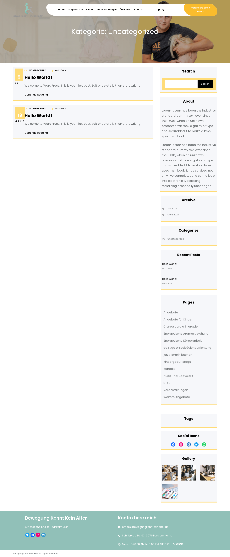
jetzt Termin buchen (181, 353)
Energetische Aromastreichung (187, 338)
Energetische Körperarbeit (184, 343)
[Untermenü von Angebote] (82, 9)
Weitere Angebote (180, 383)
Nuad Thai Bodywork (181, 368)
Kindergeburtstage (181, 358)
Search (204, 83)
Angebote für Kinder (181, 328)
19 (23, 116)
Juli (22, 83)
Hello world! (40, 78)
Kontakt (175, 363)
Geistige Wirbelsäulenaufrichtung (188, 348)
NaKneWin (61, 71)
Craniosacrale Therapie (183, 333)
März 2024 (177, 213)
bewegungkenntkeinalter (25, 553)
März (23, 121)
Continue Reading (38, 94)
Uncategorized (179, 238)
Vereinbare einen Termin (200, 9)
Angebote (176, 323)
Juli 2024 (176, 208)
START (174, 373)
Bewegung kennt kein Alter (57, 518)
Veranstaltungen (179, 378)
